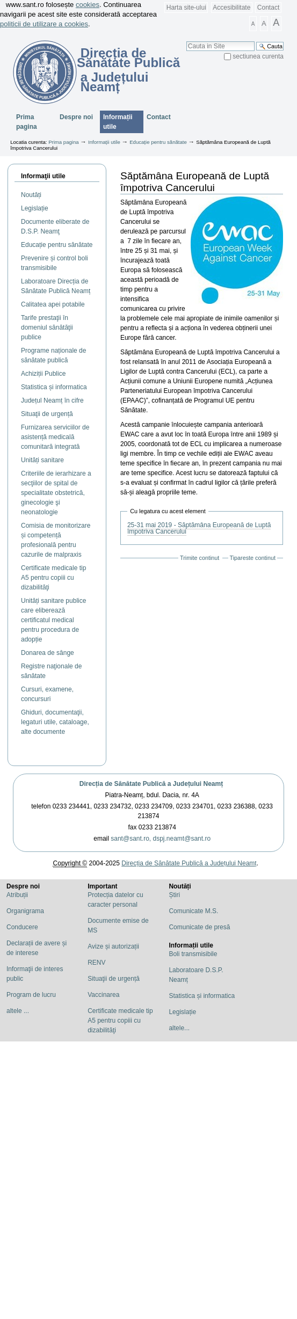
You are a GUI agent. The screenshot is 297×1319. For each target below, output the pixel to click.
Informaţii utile (43, 176)
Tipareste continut (253, 558)
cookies (87, 5)
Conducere (22, 927)
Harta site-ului (186, 7)
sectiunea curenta (258, 56)
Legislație (182, 1012)
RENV (96, 962)
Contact (268, 7)
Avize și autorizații (113, 946)
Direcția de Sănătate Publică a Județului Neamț (151, 784)
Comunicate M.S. (193, 911)
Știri (174, 895)
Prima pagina (26, 121)
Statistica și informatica (202, 996)
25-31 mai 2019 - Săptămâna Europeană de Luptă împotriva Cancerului (199, 528)
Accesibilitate (231, 7)
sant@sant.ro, (131, 838)
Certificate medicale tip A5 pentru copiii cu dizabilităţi (120, 1020)
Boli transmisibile (193, 954)
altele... (179, 1028)
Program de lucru (31, 995)
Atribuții (17, 895)
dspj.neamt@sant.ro (182, 838)
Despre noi (76, 117)
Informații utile (118, 121)
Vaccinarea (103, 995)
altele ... (17, 1011)
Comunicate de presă (199, 927)
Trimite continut (199, 558)
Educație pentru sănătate (158, 142)
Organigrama (25, 911)
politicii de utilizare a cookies (44, 24)
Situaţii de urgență (114, 978)
